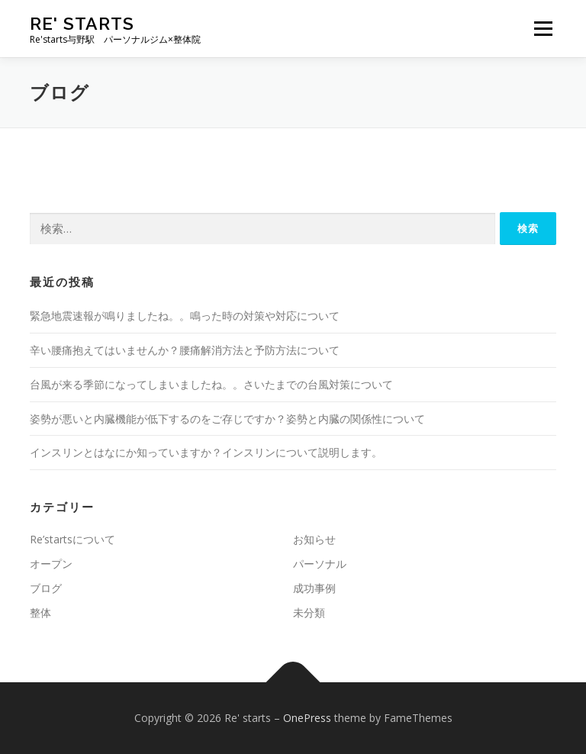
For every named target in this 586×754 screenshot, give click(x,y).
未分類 (309, 612)
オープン (51, 563)
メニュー (543, 28)
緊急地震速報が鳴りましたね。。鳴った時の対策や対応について (185, 315)
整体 (40, 612)
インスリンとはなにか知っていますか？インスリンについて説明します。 (206, 452)
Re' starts (82, 23)
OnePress (307, 717)
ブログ (46, 588)
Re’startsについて (72, 539)
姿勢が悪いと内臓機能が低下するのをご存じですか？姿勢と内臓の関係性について (227, 418)
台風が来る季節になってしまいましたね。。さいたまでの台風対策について (211, 384)
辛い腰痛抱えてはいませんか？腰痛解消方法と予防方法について (185, 350)
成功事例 (314, 588)
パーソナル (319, 563)
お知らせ (314, 539)
